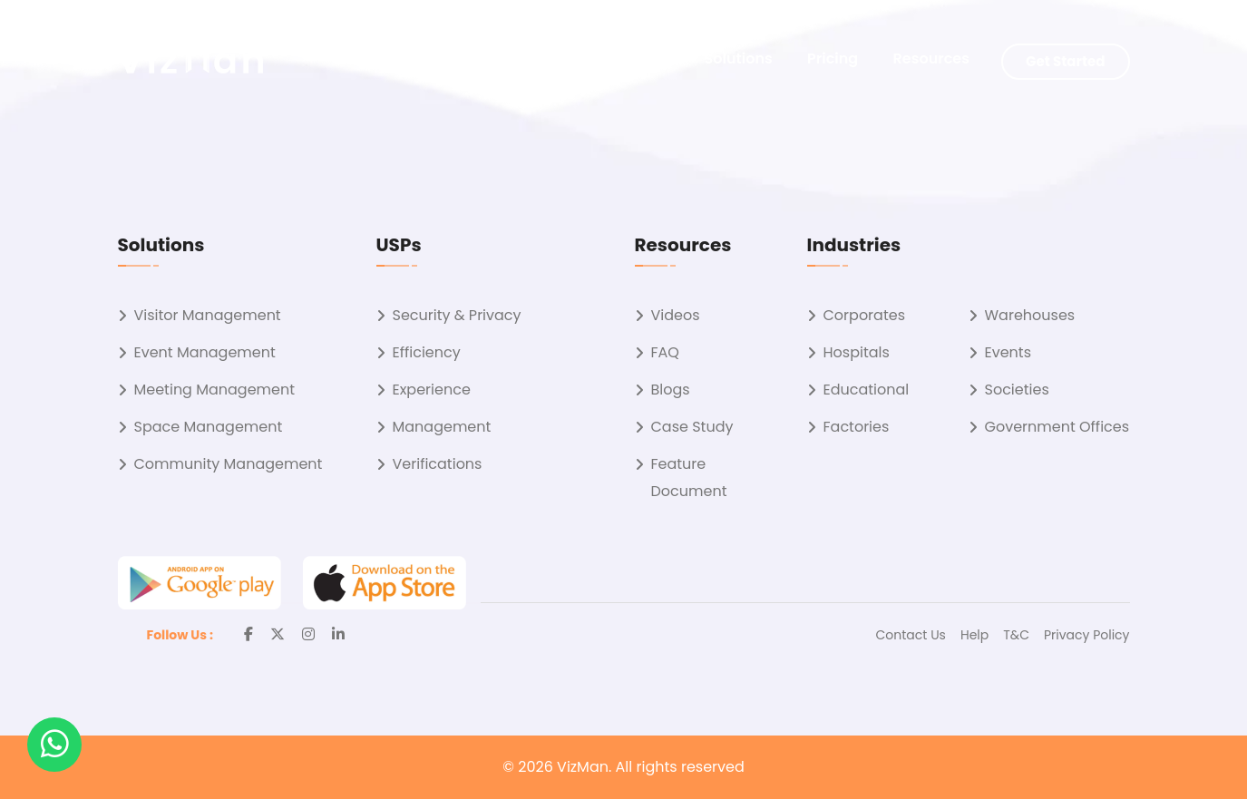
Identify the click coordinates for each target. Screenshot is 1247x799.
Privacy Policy (1087, 635)
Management (442, 426)
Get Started (1065, 61)
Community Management (228, 463)
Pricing (832, 58)
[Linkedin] (338, 634)
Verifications (437, 463)
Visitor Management (207, 315)
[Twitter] (277, 634)
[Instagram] (308, 634)
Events (1008, 352)
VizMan (583, 766)
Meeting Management (215, 389)
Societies (1017, 389)
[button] (54, 744)
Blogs (670, 389)
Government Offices (1057, 426)
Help (974, 635)
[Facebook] (248, 634)
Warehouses (1030, 315)
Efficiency (427, 352)
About (647, 58)
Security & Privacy (457, 315)
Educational (866, 389)
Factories (856, 426)
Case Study (692, 426)
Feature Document (689, 477)
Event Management (205, 352)
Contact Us (911, 635)
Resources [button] (931, 58)
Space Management (208, 426)
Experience (432, 389)
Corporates (864, 315)
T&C (1016, 635)
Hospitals (856, 352)
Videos (675, 315)
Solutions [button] (739, 58)
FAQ (665, 352)
